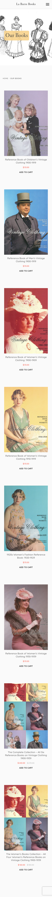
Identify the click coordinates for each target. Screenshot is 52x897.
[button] (47, 4)
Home (5, 78)
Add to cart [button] (26, 172)
